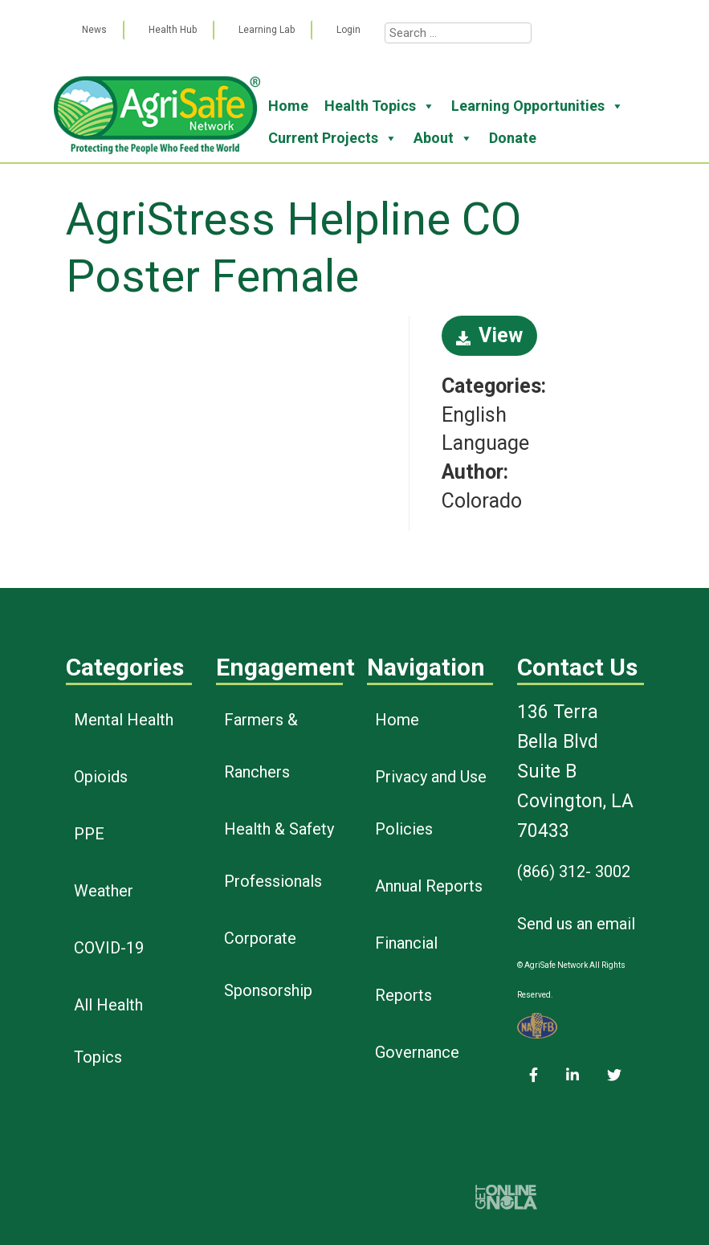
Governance (417, 1052)
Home (288, 105)
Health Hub (173, 29)
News (94, 29)
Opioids (101, 776)
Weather (103, 890)
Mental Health (123, 719)
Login (348, 29)
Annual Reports (429, 886)
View (489, 335)
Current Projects (332, 138)
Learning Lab (266, 29)
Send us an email (576, 923)
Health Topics (379, 106)
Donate (512, 137)
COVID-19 (109, 947)
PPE (89, 833)
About (443, 138)
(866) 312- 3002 (573, 871)
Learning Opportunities (537, 106)
